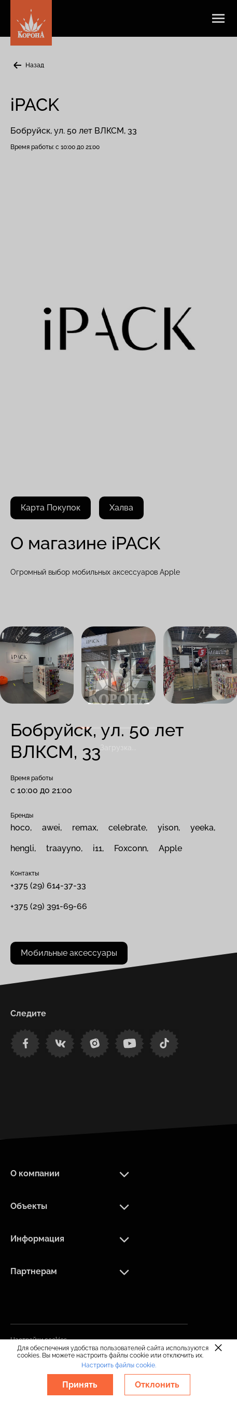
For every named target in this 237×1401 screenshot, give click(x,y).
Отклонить (157, 1385)
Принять (79, 1385)
